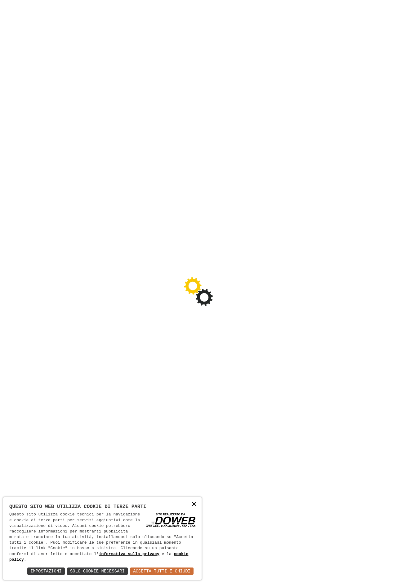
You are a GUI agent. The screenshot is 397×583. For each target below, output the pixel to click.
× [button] (194, 504)
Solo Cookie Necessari (97, 571)
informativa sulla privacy (129, 554)
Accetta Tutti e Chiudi (161, 571)
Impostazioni (46, 571)
